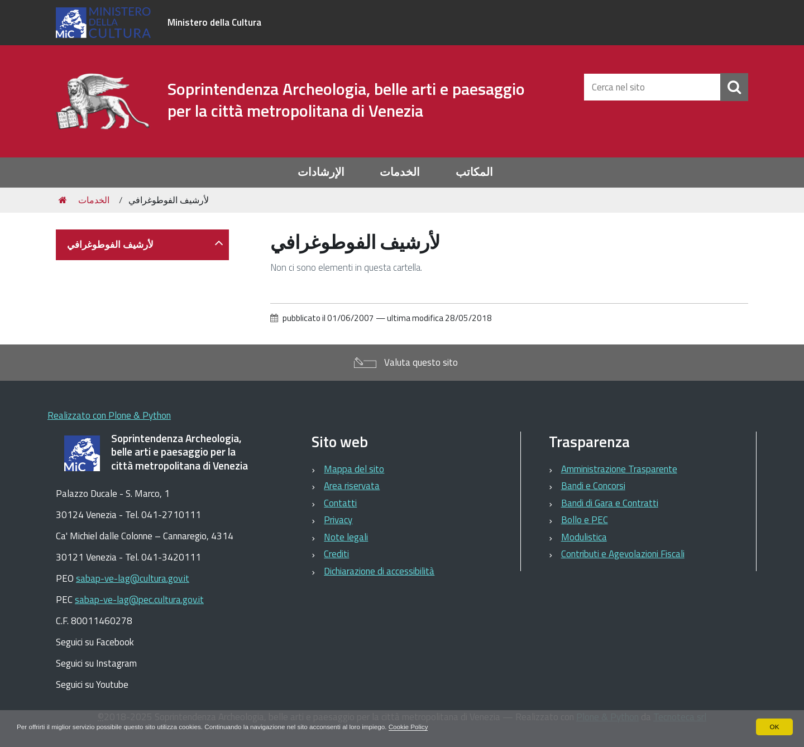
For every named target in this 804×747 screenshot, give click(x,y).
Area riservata (352, 485)
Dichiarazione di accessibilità (379, 571)
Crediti (336, 554)
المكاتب (474, 172)
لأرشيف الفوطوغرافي (110, 244)
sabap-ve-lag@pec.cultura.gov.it (139, 599)
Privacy (338, 520)
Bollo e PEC (584, 520)
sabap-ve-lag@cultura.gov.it (132, 578)
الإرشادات (321, 172)
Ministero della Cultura (214, 22)
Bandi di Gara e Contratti (609, 503)
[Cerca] (734, 87)
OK (774, 727)
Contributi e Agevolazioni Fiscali (623, 554)
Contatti (340, 503)
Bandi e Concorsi (593, 485)
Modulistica (584, 537)
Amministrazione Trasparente (619, 469)
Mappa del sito (354, 469)
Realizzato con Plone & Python (109, 415)
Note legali (346, 537)
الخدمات (400, 172)
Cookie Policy (418, 727)
